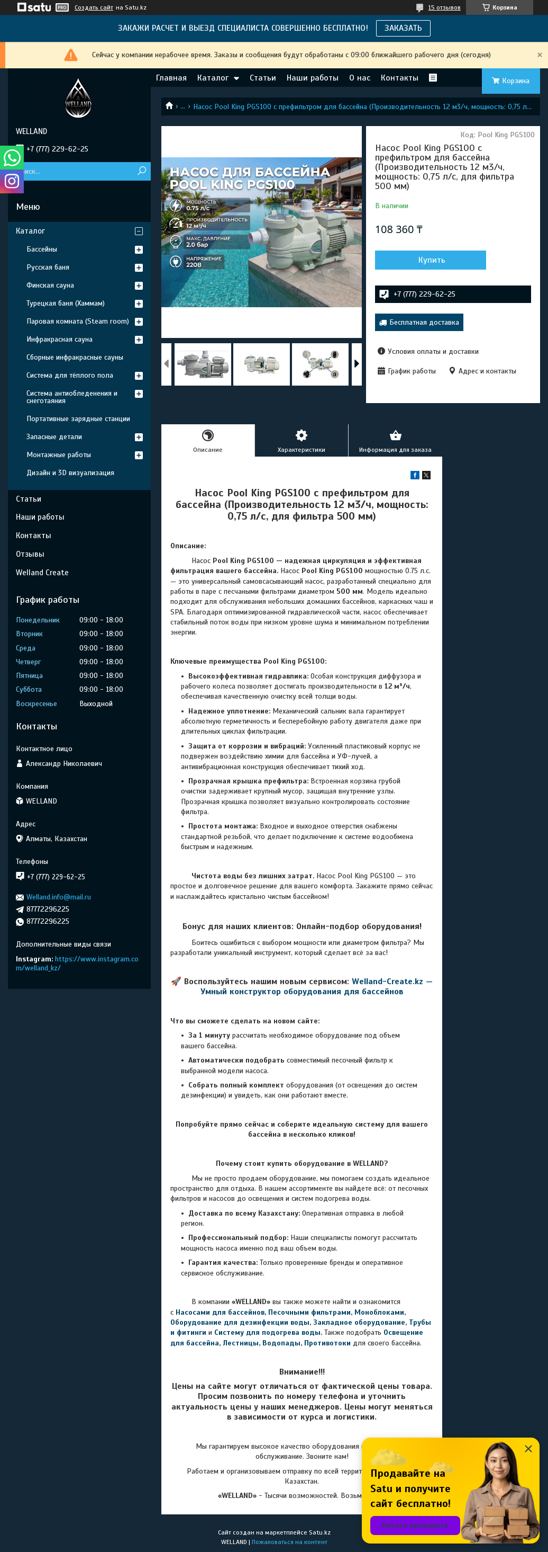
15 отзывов (444, 7)
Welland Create (42, 572)
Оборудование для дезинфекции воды (239, 1322)
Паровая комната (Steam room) (77, 321)
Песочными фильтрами (309, 1312)
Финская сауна (50, 285)
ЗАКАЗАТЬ (403, 28)
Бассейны (41, 249)
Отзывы (30, 554)
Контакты (399, 78)
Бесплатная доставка (424, 322)
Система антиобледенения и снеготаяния (71, 397)
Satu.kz (320, 1532)
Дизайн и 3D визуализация (70, 472)
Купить (431, 260)
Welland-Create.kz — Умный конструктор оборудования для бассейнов (316, 986)
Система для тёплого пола (69, 375)
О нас (359, 78)
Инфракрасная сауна (59, 339)
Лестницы (241, 1343)
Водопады (281, 1343)
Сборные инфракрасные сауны (74, 357)
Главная (171, 78)
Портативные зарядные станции (78, 418)
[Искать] (141, 171)
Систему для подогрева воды (267, 1332)
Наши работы (313, 78)
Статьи (263, 78)
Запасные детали (54, 436)
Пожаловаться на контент (289, 1542)
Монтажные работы (58, 454)
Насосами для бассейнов (220, 1312)
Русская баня (47, 267)
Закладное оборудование (359, 1322)
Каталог (213, 78)
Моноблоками (379, 1312)
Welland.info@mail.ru (58, 897)
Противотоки (327, 1343)
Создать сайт (94, 7)
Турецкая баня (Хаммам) (65, 303)
